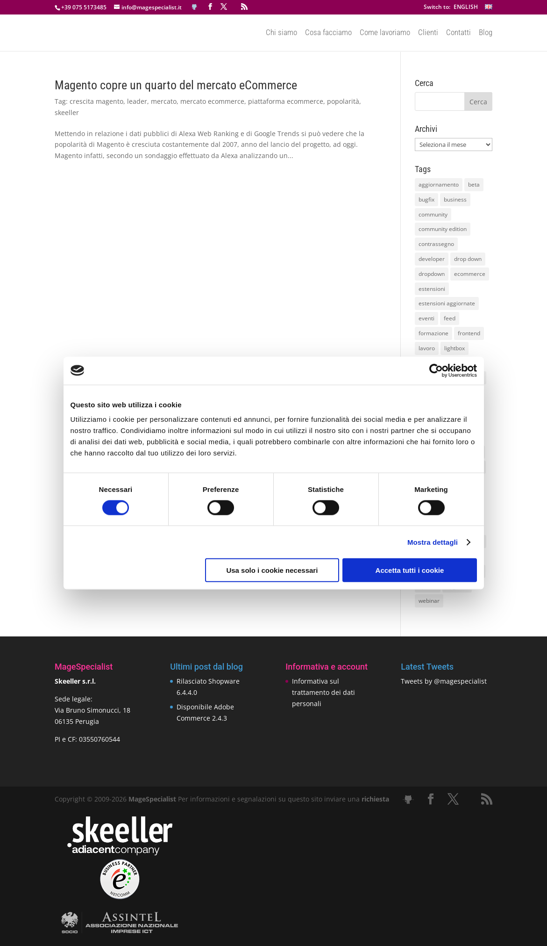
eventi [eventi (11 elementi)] (426, 318)
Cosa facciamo (328, 33)
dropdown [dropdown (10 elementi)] (432, 274)
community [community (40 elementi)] (433, 214)
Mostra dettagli (432, 542)
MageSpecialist (152, 798)
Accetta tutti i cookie (410, 570)
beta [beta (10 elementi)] (474, 184)
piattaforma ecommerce (285, 101)
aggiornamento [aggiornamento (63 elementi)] (439, 184)
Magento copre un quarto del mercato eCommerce (176, 85)
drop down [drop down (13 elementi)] (468, 259)
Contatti (458, 33)
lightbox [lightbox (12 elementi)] (454, 348)
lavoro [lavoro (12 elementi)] (427, 348)
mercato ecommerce (212, 101)
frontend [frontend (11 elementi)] (469, 333)
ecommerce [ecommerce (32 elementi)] (469, 274)
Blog (485, 33)
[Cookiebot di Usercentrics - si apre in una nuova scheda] (436, 370)
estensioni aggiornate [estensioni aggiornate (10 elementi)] (447, 303)
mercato (164, 101)
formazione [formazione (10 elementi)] (433, 333)
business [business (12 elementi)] (455, 199)
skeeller (67, 112)
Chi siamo (281, 33)
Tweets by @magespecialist (444, 681)
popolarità (343, 101)
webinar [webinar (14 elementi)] (429, 601)
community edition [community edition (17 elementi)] (443, 229)
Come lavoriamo (385, 33)
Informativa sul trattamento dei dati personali (323, 692)
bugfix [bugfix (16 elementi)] (426, 199)
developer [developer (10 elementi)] (432, 259)
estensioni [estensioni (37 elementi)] (432, 289)
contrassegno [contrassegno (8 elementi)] (436, 244)
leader (137, 101)
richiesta (374, 798)
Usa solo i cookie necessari (272, 570)
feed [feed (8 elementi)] (449, 318)
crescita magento (96, 101)
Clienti (428, 33)
